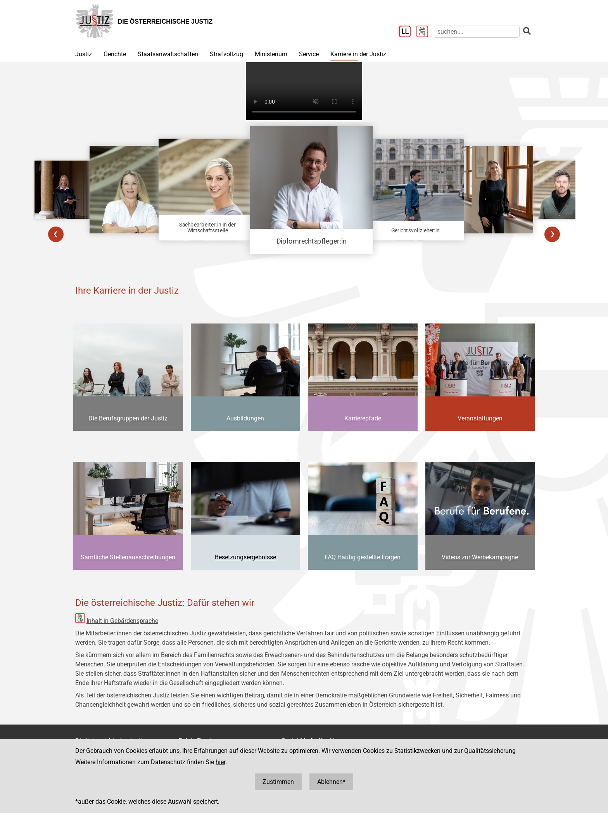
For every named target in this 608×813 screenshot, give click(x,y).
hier (220, 762)
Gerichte (115, 54)
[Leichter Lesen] (407, 32)
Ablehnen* (331, 781)
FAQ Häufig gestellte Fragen (363, 557)
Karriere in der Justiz (358, 54)
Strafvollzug (226, 54)
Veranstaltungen (480, 418)
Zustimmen (278, 781)
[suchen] (477, 32)
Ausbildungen (245, 418)
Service (309, 54)
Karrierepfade (362, 418)
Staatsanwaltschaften (168, 54)
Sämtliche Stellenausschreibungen (128, 557)
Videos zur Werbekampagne (480, 557)
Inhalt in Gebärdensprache (122, 620)
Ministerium (271, 54)
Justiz (83, 54)
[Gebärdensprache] (425, 32)
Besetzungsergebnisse (245, 557)
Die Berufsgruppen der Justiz (128, 418)
